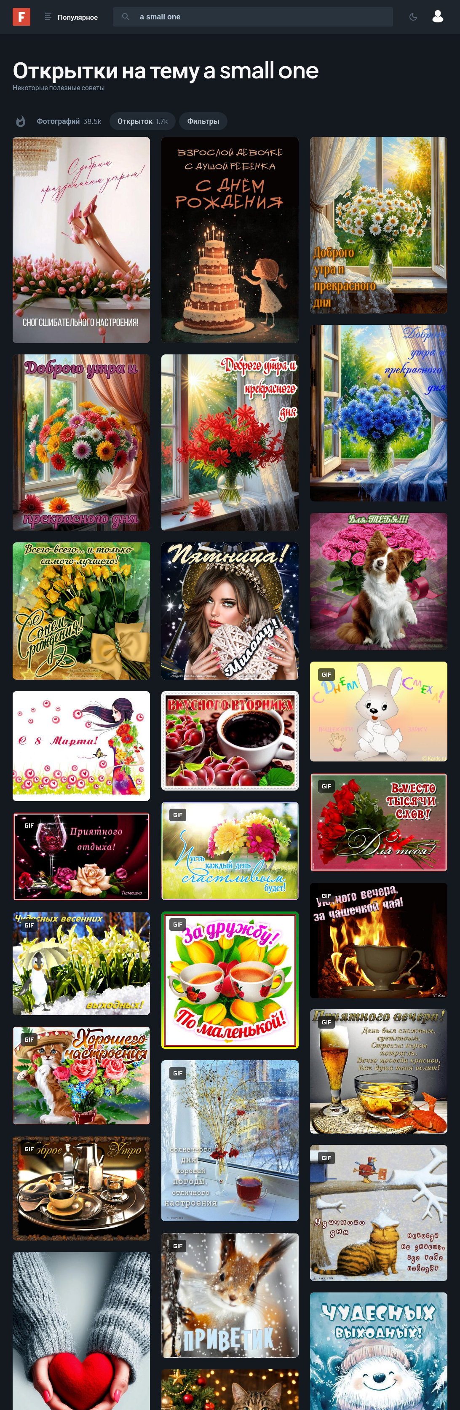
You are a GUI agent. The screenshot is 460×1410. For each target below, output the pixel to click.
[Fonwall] (21, 23)
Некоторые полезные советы (59, 87)
